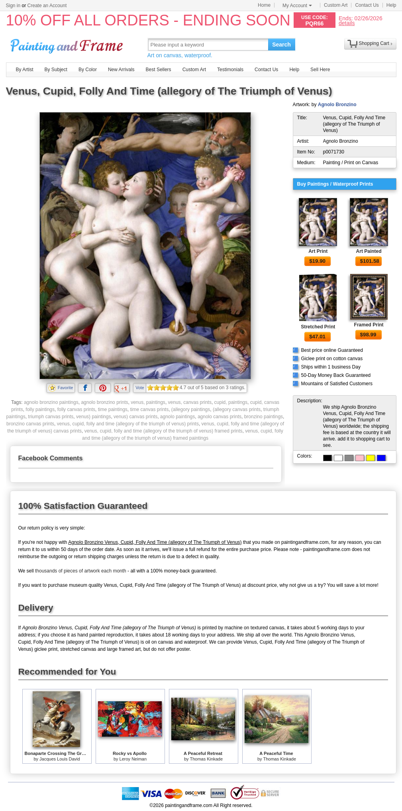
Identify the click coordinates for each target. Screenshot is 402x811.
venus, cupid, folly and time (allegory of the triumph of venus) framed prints (163, 431)
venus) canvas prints (135, 416)
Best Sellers (158, 69)
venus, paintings (148, 402)
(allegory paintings (190, 409)
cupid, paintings (230, 402)
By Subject (56, 69)
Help (391, 5)
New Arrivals (121, 69)
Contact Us (366, 5)
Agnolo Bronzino (337, 104)
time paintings (112, 409)
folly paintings (40, 409)
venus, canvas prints (190, 402)
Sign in (13, 5)
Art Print (317, 251)
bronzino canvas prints (30, 424)
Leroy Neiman (133, 759)
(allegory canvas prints (237, 409)
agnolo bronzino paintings (51, 402)
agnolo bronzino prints (104, 402)
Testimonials (230, 69)
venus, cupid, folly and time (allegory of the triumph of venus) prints (128, 424)
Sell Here (320, 69)
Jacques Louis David (59, 759)
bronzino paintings (263, 416)
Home (264, 5)
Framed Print (369, 325)
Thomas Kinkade (206, 759)
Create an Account (47, 5)
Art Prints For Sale (67, 44)
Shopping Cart (374, 43)
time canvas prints (149, 409)
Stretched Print (318, 327)
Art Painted (369, 251)
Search (281, 44)
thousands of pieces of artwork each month (80, 571)
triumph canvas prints (50, 416)
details (347, 22)
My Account (297, 5)
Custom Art (335, 5)
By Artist (24, 69)
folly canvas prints (76, 409)
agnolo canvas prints (219, 416)
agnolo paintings (177, 416)
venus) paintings (93, 416)
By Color (87, 69)
